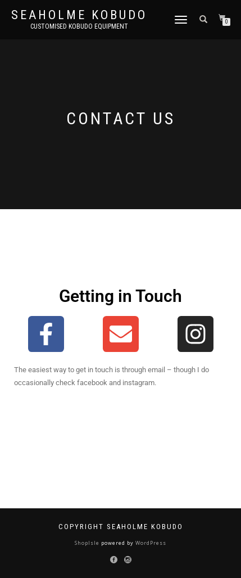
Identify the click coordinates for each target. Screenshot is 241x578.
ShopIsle (88, 543)
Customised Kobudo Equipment (79, 26)
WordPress (150, 543)
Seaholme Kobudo (79, 15)
